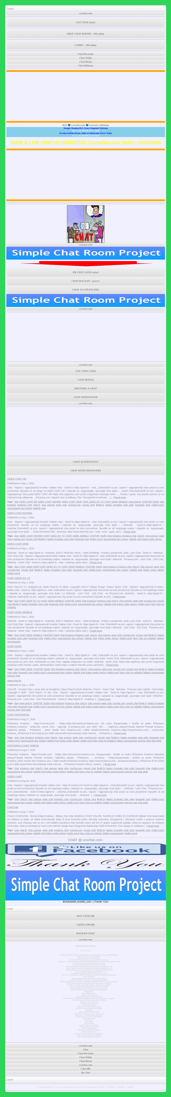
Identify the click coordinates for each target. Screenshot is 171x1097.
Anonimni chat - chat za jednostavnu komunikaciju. (89, 990)
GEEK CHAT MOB (71, 501)
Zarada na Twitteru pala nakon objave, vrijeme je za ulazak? (88, 985)
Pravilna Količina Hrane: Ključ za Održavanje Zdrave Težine (85, 133)
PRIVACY (121, 1087)
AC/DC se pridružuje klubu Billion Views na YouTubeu (89, 987)
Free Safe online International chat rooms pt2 (89, 963)
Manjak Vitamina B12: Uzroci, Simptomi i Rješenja (86, 128)
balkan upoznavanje (153, 672)
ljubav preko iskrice (152, 539)
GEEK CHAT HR (16, 478)
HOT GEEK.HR (86, 916)
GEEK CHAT (14, 776)
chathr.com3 (13, 573)
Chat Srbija (89, 1022)
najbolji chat (39, 508)
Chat (85, 1049)
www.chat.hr (135, 501)
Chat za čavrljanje (88, 1005)
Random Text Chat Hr (89, 995)
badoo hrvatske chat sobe (119, 505)
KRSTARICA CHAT (85, 388)
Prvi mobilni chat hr (89, 993)
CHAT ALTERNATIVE (85, 461)
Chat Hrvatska (89, 1023)
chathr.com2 (157, 505)
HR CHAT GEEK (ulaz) (86, 272)
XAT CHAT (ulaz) (85, 22)
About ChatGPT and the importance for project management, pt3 (89, 966)
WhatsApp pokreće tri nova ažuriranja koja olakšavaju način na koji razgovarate (89, 982)
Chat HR (86, 1068)
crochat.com (85, 13)
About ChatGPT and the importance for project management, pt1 (89, 970)
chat (16, 501)
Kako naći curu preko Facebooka (89, 1035)
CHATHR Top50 (150, 501)
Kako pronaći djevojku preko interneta (89, 1033)
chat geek (26, 710)
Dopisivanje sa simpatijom (89, 1025)
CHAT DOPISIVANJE (85, 397)
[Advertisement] (85, 96)
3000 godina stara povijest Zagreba (89, 997)
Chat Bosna (89, 1020)
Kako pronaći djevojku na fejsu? (89, 1037)
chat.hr (36, 505)
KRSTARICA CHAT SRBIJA (23, 745)
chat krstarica (114, 536)
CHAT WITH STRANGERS (85, 470)
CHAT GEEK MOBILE (116, 501)
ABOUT (102, 1087)
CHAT (10, 8)
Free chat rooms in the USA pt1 (89, 958)
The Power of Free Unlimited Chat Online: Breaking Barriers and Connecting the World (89, 961)
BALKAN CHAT (85, 933)
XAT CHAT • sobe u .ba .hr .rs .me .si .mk (89, 1013)
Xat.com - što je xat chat (89, 1002)
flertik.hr (100, 505)
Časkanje (89, 1010)
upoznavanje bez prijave (20, 508)
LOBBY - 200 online (86, 45)
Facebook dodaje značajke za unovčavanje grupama (89, 980)
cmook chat (88, 505)
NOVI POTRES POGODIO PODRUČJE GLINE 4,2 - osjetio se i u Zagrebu (89, 998)
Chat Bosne (85, 61)
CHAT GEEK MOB (29, 566)
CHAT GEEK (14, 646)
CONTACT (111, 1087)
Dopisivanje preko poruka (89, 1027)
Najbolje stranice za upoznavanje (89, 1007)
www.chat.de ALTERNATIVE (89, 1012)
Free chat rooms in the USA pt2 (89, 956)
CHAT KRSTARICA (18, 714)
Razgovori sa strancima (89, 1003)
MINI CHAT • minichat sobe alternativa (89, 1015)
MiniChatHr (89, 992)
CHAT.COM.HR (86, 924)
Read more (120, 497)
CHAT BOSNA (85, 379)
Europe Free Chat (89, 1018)
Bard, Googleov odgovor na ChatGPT (89, 971)
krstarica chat (24, 505)
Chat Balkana (85, 65)
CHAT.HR (12, 807)
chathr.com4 (130, 833)
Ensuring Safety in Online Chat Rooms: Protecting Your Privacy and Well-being (89, 955)
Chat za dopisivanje (89, 1028)
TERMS (130, 1087)
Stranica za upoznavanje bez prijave (89, 1008)
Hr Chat (85, 1072)
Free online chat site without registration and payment (89, 960)
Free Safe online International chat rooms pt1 (89, 965)
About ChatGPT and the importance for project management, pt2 (89, 968)
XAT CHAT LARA (85, 371)
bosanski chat (142, 505)
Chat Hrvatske (86, 54)
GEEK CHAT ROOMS (49, 501)
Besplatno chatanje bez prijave (89, 1030)
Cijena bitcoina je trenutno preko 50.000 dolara (89, 1000)
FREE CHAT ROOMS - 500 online (85, 33)
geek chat (61, 505)
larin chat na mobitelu (144, 638)
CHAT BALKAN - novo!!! (86, 281)
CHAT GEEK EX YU (93, 501)
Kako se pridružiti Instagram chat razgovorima (89, 978)
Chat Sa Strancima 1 (89, 1032)
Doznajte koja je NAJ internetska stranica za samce (89, 988)
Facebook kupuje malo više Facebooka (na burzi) (89, 973)
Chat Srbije (85, 57)
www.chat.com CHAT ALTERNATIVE (89, 1017)
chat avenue (48, 505)
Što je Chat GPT (89, 976)
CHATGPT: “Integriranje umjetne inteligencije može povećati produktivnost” (89, 975)
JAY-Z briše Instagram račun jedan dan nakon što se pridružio (89, 983)
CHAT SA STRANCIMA (85, 289)
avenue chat (13, 675)
